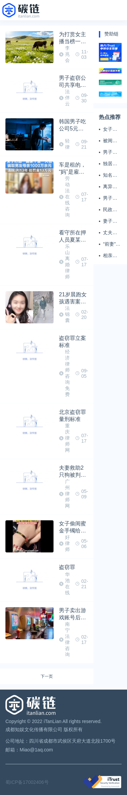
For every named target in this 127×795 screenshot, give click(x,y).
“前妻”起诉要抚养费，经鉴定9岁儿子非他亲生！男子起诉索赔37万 (111, 244)
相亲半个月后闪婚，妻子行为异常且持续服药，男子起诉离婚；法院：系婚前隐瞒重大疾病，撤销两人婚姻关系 (110, 256)
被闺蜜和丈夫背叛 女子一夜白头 (111, 141)
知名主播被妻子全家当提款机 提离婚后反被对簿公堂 (111, 175)
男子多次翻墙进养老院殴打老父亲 (110, 152)
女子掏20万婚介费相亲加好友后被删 (110, 129)
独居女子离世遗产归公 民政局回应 (111, 164)
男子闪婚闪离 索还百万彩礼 (110, 198)
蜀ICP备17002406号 (27, 782)
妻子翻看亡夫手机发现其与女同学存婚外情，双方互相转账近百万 (110, 221)
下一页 (47, 676)
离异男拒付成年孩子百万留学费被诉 (110, 187)
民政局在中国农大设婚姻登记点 (110, 210)
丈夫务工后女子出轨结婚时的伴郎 (110, 233)
